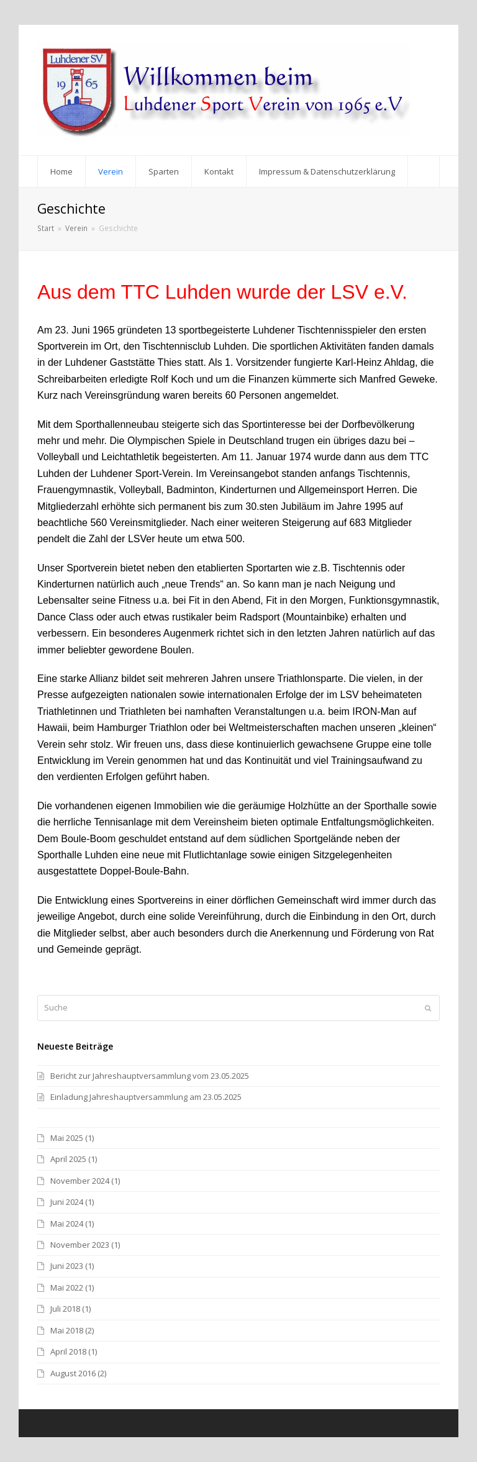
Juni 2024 (66, 1201)
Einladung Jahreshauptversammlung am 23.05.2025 (146, 1096)
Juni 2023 (66, 1265)
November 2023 (79, 1244)
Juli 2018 (65, 1308)
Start (45, 228)
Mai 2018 (66, 1330)
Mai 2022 (66, 1287)
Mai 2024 (66, 1223)
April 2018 (68, 1351)
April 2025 (68, 1159)
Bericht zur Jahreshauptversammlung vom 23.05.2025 (149, 1075)
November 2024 (79, 1180)
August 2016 (73, 1373)
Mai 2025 (66, 1137)
